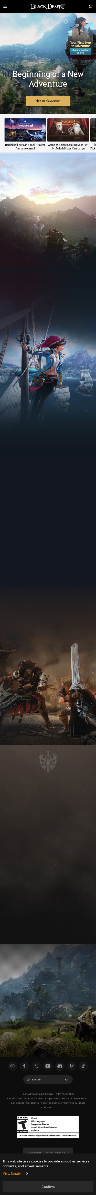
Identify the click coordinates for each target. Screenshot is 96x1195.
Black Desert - (46, 1152)
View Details (12, 1173)
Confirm (48, 1186)
